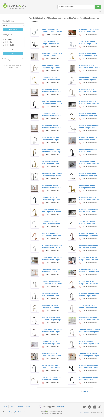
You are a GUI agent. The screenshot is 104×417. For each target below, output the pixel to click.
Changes (12, 406)
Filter (13, 53)
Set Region (13, 29)
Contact (28, 406)
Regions (11, 412)
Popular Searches (21, 412)
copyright (84, 412)
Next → (85, 391)
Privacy (20, 406)
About (5, 406)
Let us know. (60, 407)
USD (99, 11)
